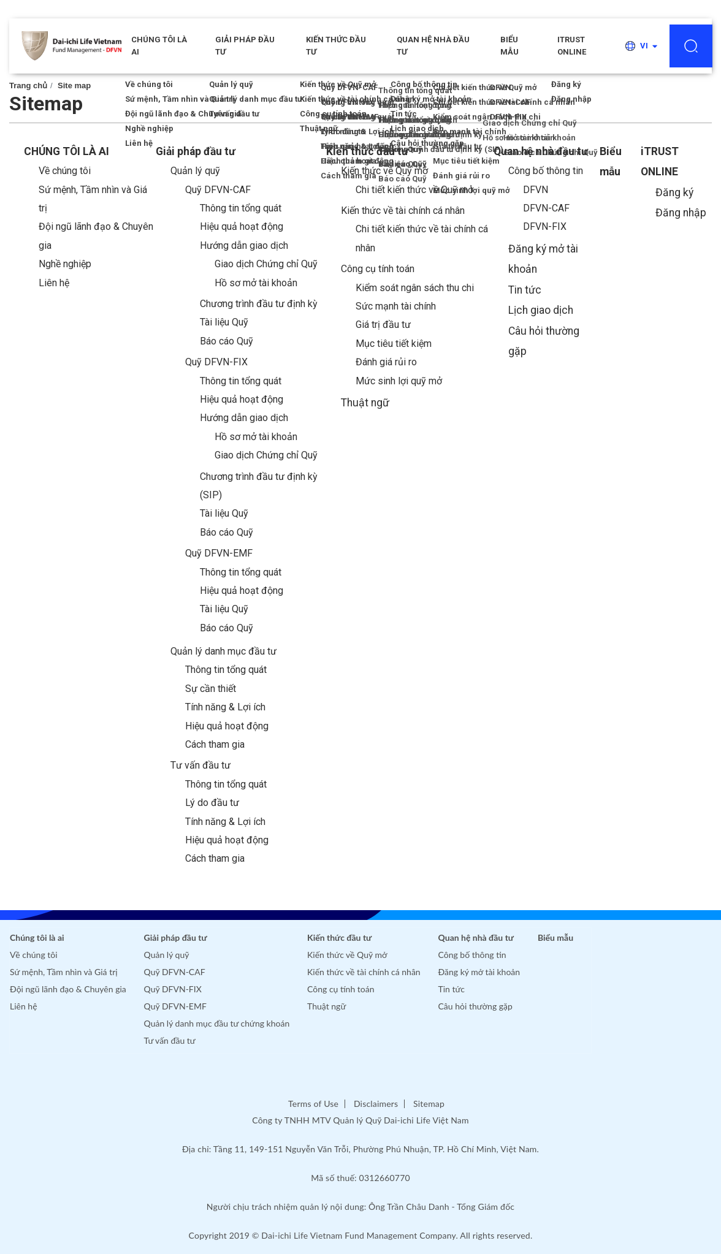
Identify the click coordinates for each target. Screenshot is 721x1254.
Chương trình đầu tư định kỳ (259, 304)
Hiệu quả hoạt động (241, 226)
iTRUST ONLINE (571, 45)
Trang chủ (28, 85)
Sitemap (428, 1103)
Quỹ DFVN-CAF (218, 190)
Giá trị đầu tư (383, 324)
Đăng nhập (680, 213)
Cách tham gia (215, 744)
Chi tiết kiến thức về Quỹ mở (414, 190)
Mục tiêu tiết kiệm (394, 343)
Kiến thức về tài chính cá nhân (403, 210)
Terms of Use (313, 1103)
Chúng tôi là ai (37, 937)
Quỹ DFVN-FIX (216, 362)
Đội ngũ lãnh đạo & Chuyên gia (68, 989)
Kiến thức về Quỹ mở (384, 171)
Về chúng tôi (65, 171)
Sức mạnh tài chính (396, 306)
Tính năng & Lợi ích (225, 707)
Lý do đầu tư (212, 802)
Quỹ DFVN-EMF (219, 553)
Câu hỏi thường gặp (475, 1006)
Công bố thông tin (545, 171)
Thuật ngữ (365, 403)
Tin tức (524, 290)
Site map (74, 85)
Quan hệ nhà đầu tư (433, 45)
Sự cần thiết (210, 688)
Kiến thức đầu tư (336, 45)
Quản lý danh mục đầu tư (223, 651)
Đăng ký (674, 192)
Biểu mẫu (509, 45)
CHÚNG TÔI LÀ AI (159, 45)
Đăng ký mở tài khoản (479, 972)
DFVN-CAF (546, 208)
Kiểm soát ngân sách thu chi (415, 288)
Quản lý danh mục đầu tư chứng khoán (217, 1023)
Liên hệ (54, 283)
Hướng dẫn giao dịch (244, 245)
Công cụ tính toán (377, 269)
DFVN (535, 190)
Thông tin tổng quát (240, 208)
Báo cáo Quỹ (226, 341)
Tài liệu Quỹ (224, 322)
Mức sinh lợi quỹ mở (399, 381)
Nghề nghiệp (65, 264)
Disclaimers (376, 1103)
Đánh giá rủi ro (386, 362)
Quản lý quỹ (195, 171)
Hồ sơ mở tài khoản (256, 283)
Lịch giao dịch (540, 310)
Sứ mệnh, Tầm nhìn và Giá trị (64, 972)
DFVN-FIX (544, 226)
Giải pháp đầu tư (245, 45)
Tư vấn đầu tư (200, 765)
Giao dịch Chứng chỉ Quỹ (266, 264)
